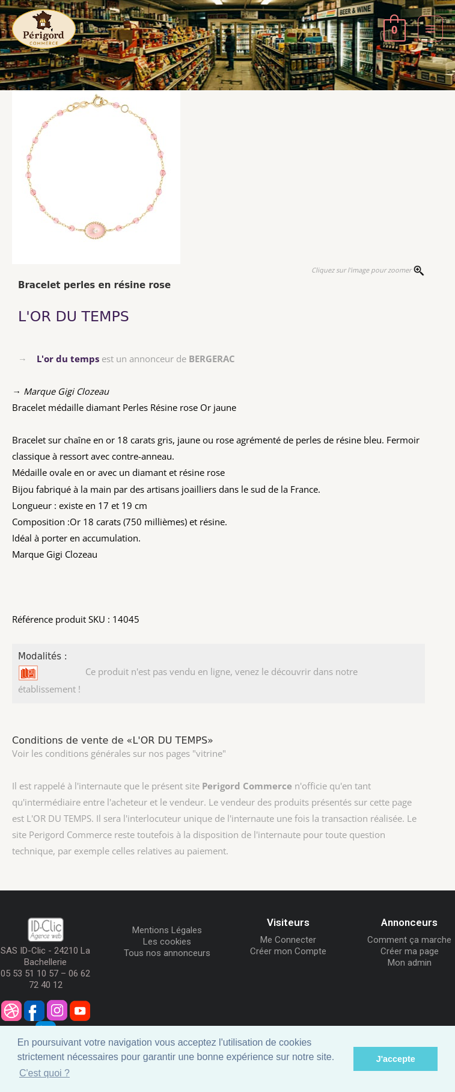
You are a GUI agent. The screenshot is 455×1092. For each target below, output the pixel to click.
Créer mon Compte (288, 951)
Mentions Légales (167, 930)
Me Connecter (288, 939)
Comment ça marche (409, 939)
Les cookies (167, 941)
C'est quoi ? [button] (44, 1073)
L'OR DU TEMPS (73, 316)
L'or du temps (68, 359)
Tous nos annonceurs (167, 953)
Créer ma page (409, 951)
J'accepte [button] (395, 1059)
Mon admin (410, 962)
